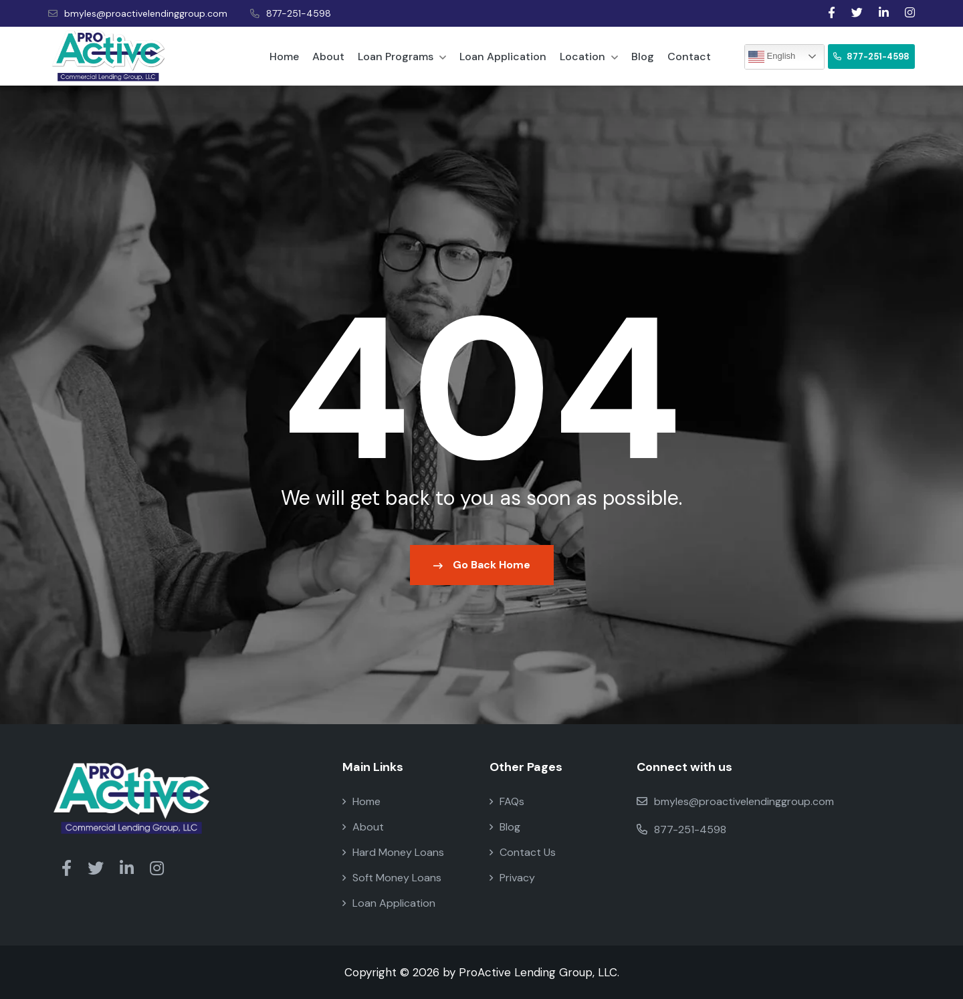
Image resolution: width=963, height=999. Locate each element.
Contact (689, 56)
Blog (642, 56)
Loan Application (502, 56)
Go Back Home (481, 565)
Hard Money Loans (393, 852)
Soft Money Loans (391, 878)
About (328, 56)
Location (589, 56)
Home (284, 56)
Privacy (512, 878)
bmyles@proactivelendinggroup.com (137, 13)
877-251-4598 (290, 13)
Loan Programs (402, 56)
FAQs (507, 801)
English (771, 57)
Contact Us (523, 852)
